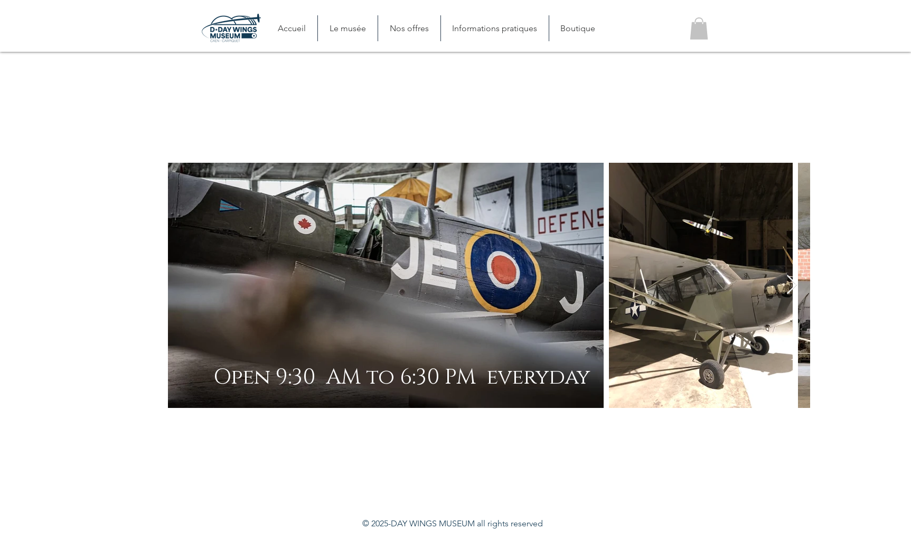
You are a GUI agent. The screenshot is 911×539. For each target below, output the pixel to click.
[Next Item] (792, 285)
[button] (347, 28)
